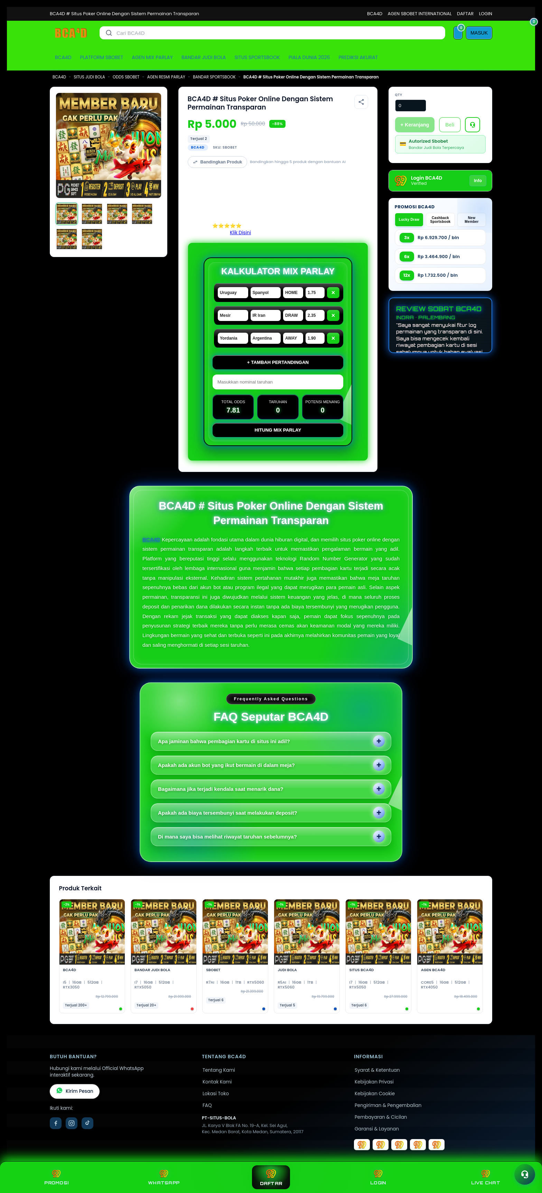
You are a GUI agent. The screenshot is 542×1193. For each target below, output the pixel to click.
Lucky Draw (409, 219)
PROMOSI (56, 1177)
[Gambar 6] (92, 239)
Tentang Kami (219, 1070)
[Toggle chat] (524, 1174)
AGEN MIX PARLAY (152, 57)
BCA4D (374, 13)
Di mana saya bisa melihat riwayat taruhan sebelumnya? (227, 837)
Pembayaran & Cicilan (381, 1117)
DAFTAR (465, 13)
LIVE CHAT (485, 1177)
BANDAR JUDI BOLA (203, 57)
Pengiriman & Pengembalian (388, 1105)
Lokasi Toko (216, 1093)
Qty (398, 95)
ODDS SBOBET (126, 77)
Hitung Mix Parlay (278, 430)
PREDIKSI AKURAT (358, 57)
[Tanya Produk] (472, 124)
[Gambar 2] (92, 214)
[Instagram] (71, 1123)
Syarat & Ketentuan (377, 1070)
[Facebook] (56, 1123)
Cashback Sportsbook (440, 220)
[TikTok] (87, 1123)
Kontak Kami (217, 1082)
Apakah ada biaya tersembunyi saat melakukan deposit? (227, 813)
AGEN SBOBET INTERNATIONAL (420, 13)
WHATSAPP (163, 1177)
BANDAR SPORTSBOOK (214, 77)
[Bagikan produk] (361, 102)
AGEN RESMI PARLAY (166, 77)
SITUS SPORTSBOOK (257, 57)
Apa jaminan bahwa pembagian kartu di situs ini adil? (224, 741)
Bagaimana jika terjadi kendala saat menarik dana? (220, 789)
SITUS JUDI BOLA (89, 77)
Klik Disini (240, 232)
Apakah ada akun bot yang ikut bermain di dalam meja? (226, 765)
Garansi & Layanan (377, 1129)
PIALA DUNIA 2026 (309, 57)
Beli (449, 124)
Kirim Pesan (74, 1091)
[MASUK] (479, 32)
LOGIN (485, 13)
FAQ (207, 1105)
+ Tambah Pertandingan (278, 362)
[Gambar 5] (67, 239)
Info (478, 180)
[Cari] (108, 32)
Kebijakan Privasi (374, 1082)
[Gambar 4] (142, 214)
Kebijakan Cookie (375, 1093)
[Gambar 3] (117, 214)
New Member (471, 220)
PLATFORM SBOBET (101, 57)
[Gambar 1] (67, 214)
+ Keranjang (415, 124)
